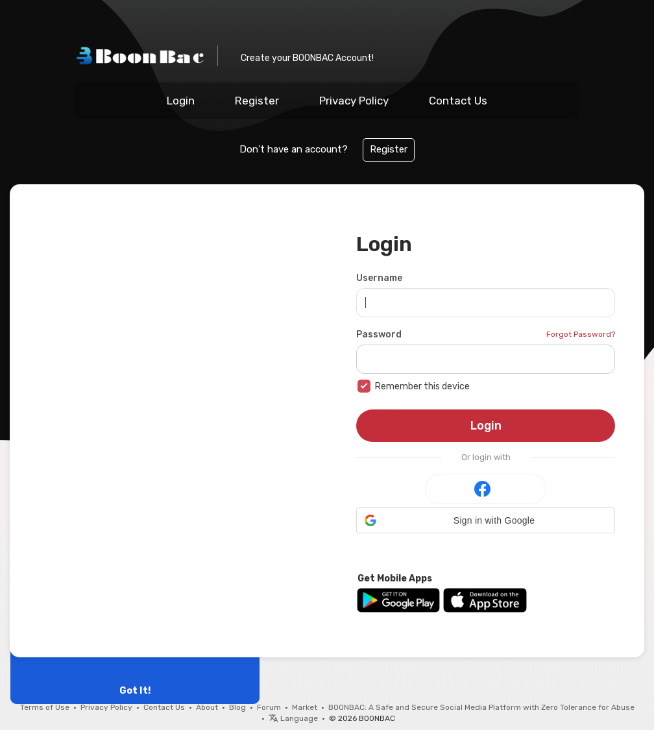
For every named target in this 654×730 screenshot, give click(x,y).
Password (379, 334)
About (207, 707)
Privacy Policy (354, 100)
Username (379, 278)
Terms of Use (44, 707)
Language (293, 718)
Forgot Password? (580, 334)
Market (304, 707)
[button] (485, 520)
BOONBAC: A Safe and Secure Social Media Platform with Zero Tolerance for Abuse (481, 707)
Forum (269, 707)
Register (257, 100)
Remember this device (422, 386)
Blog (237, 707)
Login (181, 100)
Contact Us (458, 100)
